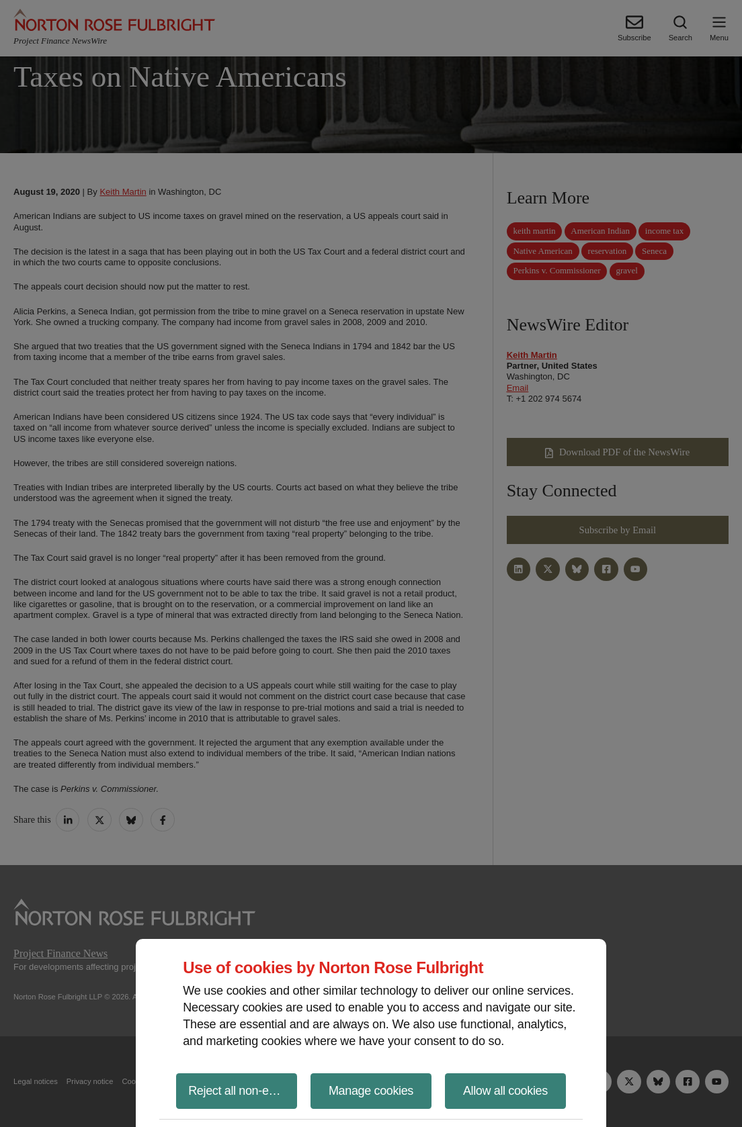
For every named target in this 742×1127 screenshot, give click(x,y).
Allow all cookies (505, 1090)
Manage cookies (371, 1090)
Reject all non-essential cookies (242, 1090)
